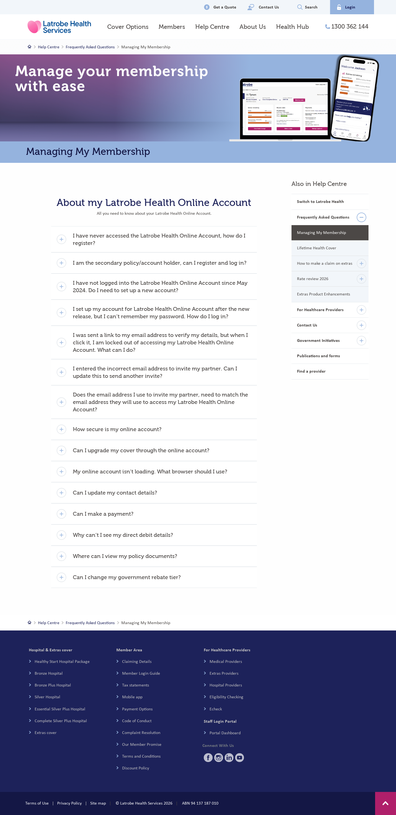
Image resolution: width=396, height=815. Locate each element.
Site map (98, 803)
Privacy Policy (69, 803)
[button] (154, 239)
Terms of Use (37, 803)
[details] (361, 217)
